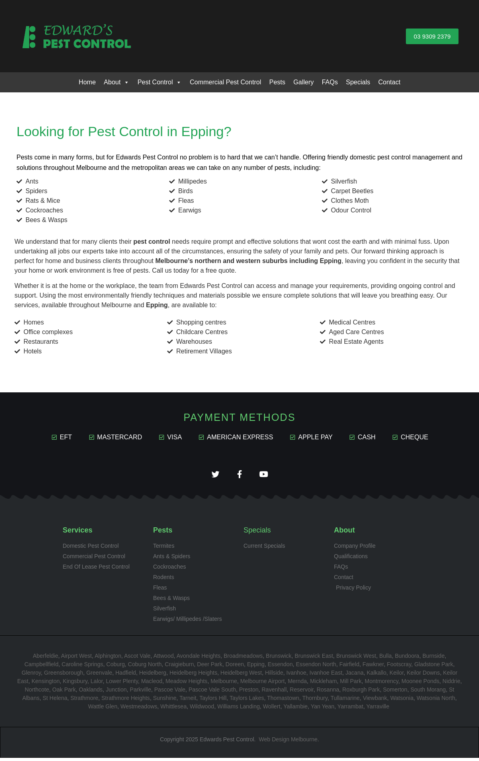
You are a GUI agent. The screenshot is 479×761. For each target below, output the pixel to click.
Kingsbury (75, 684)
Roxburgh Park (361, 692)
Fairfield (349, 667)
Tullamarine (345, 701)
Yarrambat (350, 709)
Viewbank (375, 701)
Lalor (96, 684)
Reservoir (301, 692)
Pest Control (159, 82)
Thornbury (315, 701)
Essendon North (316, 667)
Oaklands (90, 692)
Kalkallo (377, 675)
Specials (358, 82)
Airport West (76, 658)
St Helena (55, 701)
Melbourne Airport (262, 684)
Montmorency (382, 684)
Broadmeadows (243, 658)
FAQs (330, 82)
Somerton (395, 692)
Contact (389, 82)
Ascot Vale (137, 658)
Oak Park (64, 692)
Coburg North (145, 667)
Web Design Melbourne (288, 742)
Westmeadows (139, 709)
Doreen (234, 667)
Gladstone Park (433, 667)
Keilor (396, 675)
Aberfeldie (45, 658)
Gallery (303, 82)
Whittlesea (173, 709)
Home (87, 82)
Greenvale (99, 675)
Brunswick (279, 658)
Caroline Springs (82, 667)
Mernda (297, 684)
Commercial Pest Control (225, 82)
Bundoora (407, 658)
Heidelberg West (241, 675)
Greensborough (63, 675)
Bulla (385, 658)
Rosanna (328, 692)
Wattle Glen (102, 709)
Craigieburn (179, 667)
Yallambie (295, 709)
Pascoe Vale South (212, 692)
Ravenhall (274, 692)
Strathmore (84, 701)
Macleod (151, 684)
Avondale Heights (198, 658)
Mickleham (323, 684)
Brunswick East (314, 658)
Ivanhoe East (325, 675)
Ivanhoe (296, 675)
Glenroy (31, 675)
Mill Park (351, 684)
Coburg (115, 667)
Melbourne (224, 684)
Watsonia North (436, 701)
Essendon (280, 667)
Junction (116, 692)
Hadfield (125, 675)
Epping (256, 667)
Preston (248, 692)
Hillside (274, 675)
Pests (277, 82)
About (116, 82)
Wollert (271, 709)
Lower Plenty (122, 684)
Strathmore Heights (125, 701)
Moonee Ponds (420, 684)
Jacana (355, 675)
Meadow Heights (186, 684)
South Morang (428, 692)
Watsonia (401, 701)
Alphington (108, 658)
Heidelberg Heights (193, 675)
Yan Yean (322, 709)
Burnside (433, 658)
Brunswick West (356, 658)
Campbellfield (42, 667)
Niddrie (451, 684)
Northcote (37, 692)
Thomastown (283, 701)
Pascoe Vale (170, 692)
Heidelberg (152, 675)
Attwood (164, 658)
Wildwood (202, 709)
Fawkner (373, 667)
